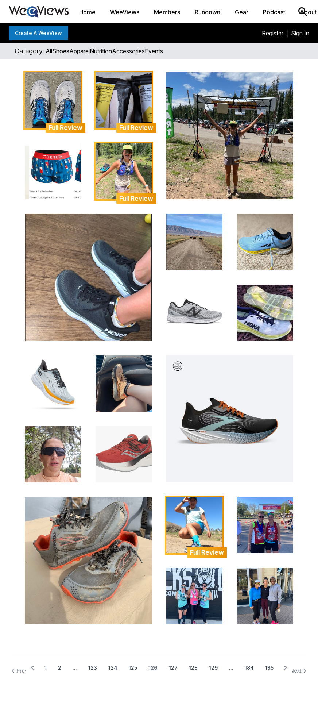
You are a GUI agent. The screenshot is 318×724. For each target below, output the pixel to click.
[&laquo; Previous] (32, 667)
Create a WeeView (38, 33)
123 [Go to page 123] (92, 668)
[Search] (302, 11)
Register (272, 33)
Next (298, 670)
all (49, 51)
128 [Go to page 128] (193, 668)
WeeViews (124, 12)
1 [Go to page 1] (45, 668)
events (154, 51)
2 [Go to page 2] (59, 668)
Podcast (274, 12)
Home (87, 12)
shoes (60, 51)
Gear (241, 12)
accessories (128, 51)
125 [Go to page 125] (133, 668)
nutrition (101, 51)
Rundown (207, 12)
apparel (79, 51)
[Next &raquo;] (285, 667)
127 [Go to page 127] (173, 668)
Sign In (300, 33)
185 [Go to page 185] (269, 668)
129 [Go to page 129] (213, 668)
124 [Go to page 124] (112, 668)
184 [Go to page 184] (249, 668)
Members (167, 12)
